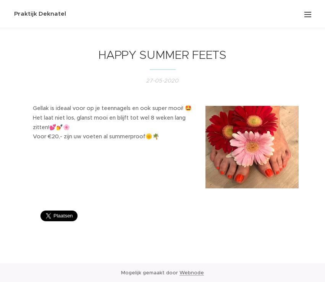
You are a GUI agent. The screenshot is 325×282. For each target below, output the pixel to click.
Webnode (191, 272)
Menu (307, 14)
